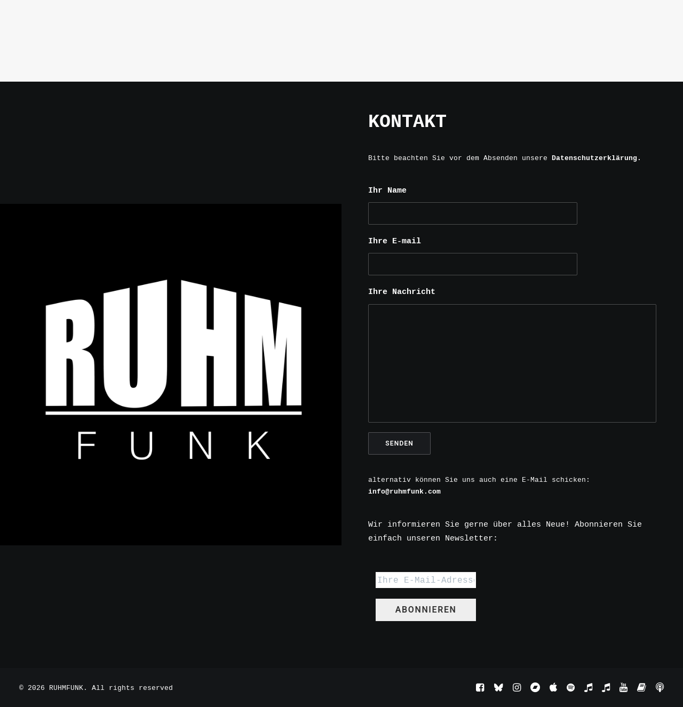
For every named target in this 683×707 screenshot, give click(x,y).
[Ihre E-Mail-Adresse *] (426, 580)
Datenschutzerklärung (594, 158)
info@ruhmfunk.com (404, 491)
